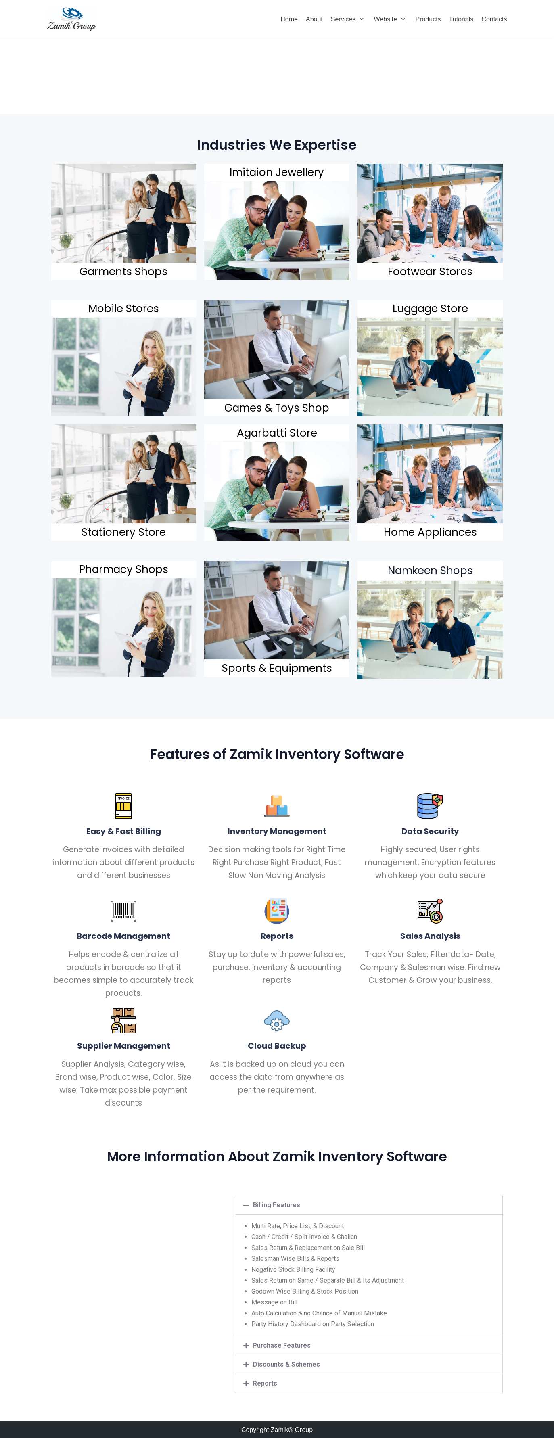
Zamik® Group (292, 1429)
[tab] (368, 1205)
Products (428, 19)
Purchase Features (282, 1345)
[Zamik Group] (71, 19)
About (314, 19)
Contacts (494, 19)
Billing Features (276, 1205)
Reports (265, 1383)
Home (289, 19)
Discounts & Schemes (286, 1364)
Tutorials (461, 19)
